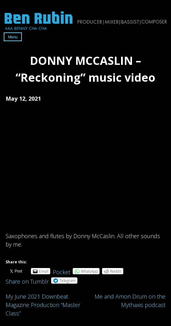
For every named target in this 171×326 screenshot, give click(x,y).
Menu (12, 37)
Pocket (61, 272)
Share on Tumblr (27, 280)
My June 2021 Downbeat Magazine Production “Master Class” (43, 305)
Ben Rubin (85, 20)
